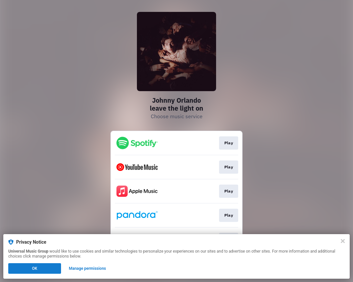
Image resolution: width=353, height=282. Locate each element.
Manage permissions (87, 268)
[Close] (342, 241)
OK (34, 268)
